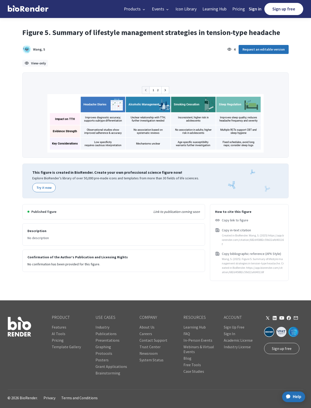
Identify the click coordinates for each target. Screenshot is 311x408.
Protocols (103, 353)
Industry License (237, 346)
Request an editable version (263, 49)
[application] (292, 397)
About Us (147, 327)
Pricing (238, 9)
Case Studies (193, 371)
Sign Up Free (234, 327)
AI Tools (58, 333)
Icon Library (186, 9)
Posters (102, 359)
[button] (135, 9)
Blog (187, 358)
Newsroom (148, 353)
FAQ (186, 333)
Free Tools (192, 364)
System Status (151, 359)
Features (59, 327)
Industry (102, 327)
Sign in (255, 9)
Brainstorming (107, 373)
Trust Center (150, 346)
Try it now (44, 187)
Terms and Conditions (79, 397)
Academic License (238, 340)
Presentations (107, 340)
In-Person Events (197, 340)
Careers (145, 333)
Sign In (229, 333)
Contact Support (153, 340)
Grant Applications (111, 366)
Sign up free (283, 9)
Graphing (103, 346)
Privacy (49, 397)
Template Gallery (66, 346)
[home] (28, 9)
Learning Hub (214, 9)
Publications (106, 333)
